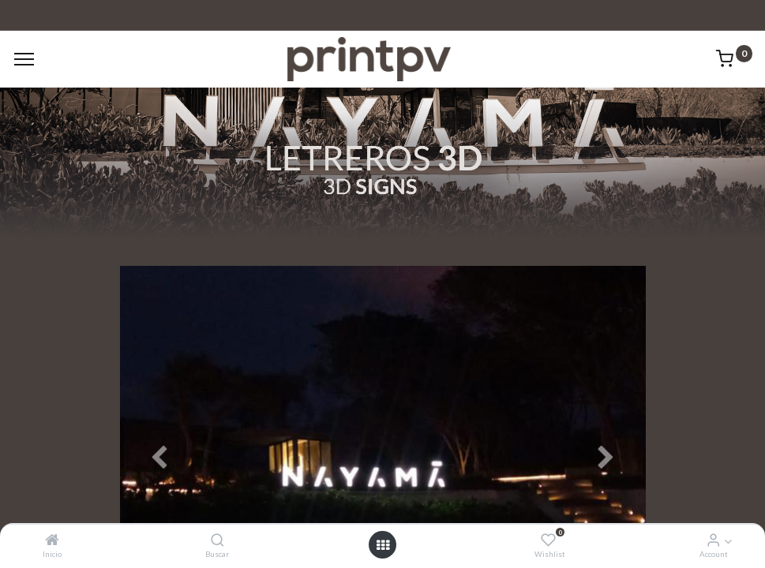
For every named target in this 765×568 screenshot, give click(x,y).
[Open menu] (383, 545)
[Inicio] (52, 539)
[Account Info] (713, 539)
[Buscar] (217, 539)
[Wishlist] (548, 539)
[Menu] (24, 59)
